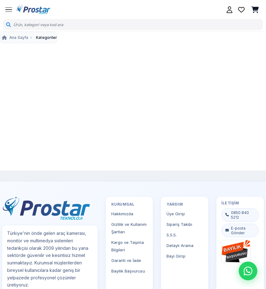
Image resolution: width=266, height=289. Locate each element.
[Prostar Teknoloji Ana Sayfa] (33, 9)
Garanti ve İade (126, 260)
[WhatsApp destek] (248, 271)
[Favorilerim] (241, 9)
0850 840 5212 (237, 215)
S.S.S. (171, 234)
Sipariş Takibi (179, 224)
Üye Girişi (175, 213)
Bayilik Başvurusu (128, 270)
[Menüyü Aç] (8, 9)
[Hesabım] (229, 9)
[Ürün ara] (136, 24)
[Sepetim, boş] (255, 9)
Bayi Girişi (175, 256)
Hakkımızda (122, 213)
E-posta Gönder (235, 230)
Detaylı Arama (179, 245)
